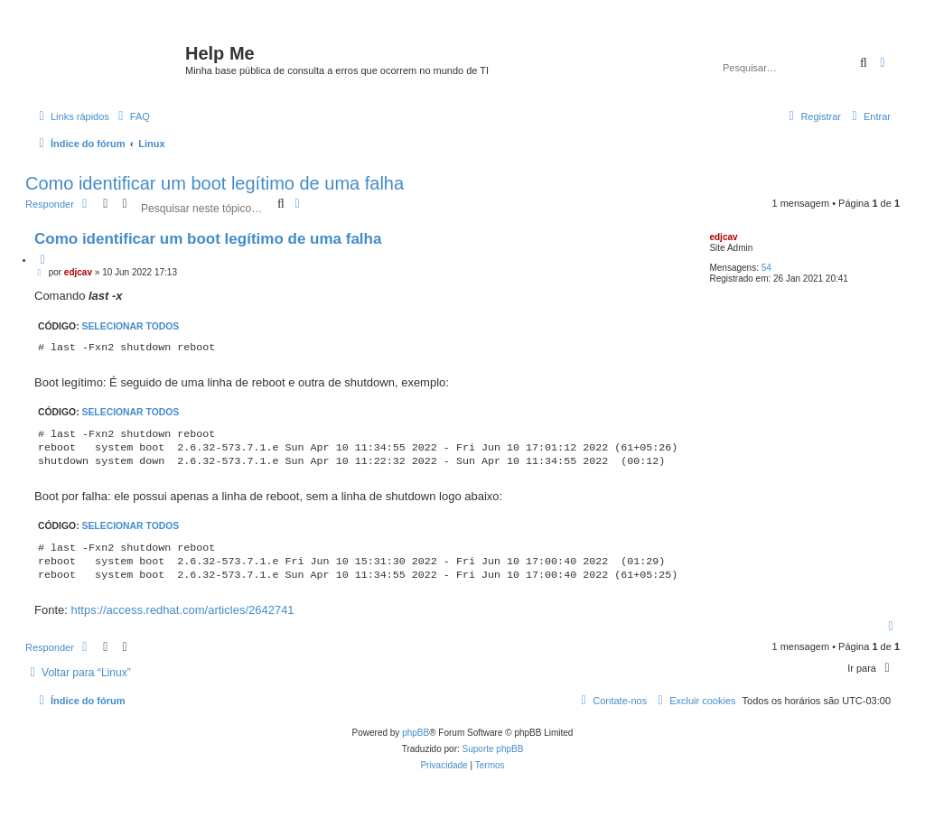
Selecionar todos (131, 326)
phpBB (415, 733)
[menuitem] (132, 116)
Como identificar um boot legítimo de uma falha (214, 183)
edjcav (723, 237)
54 (766, 268)
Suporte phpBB (493, 749)
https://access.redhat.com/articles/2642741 (182, 610)
